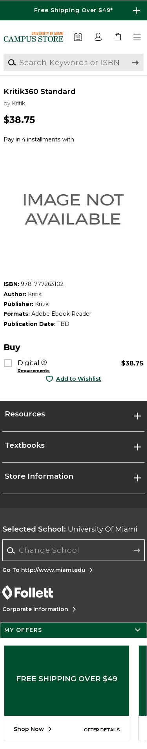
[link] (118, 37)
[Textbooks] (78, 37)
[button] (137, 37)
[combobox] (73, 550)
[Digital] (44, 363)
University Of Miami (70, 529)
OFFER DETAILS (102, 730)
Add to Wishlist (78, 378)
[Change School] (73, 550)
